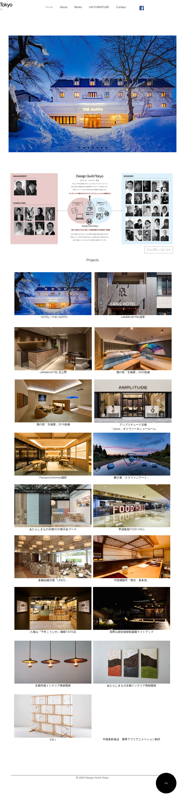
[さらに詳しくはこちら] (159, 249)
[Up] (166, 783)
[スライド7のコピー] (93, 147)
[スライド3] (97, 147)
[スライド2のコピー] (84, 147)
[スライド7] (79, 148)
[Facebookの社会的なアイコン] (141, 8)
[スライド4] (106, 147)
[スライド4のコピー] (101, 147)
